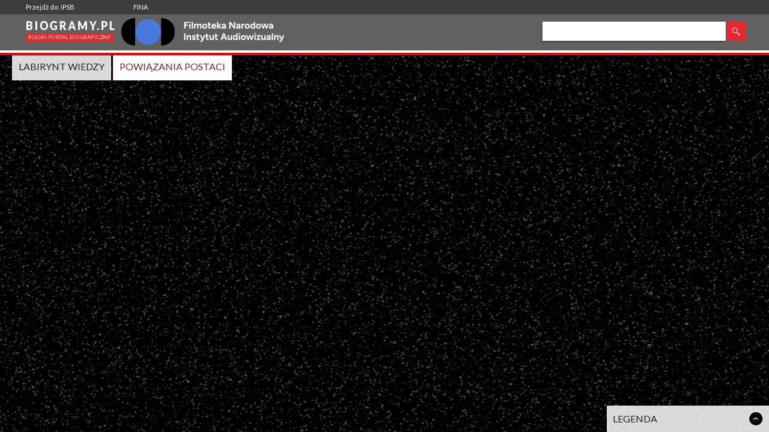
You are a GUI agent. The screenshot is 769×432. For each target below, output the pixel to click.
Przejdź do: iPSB (50, 7)
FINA (140, 7)
